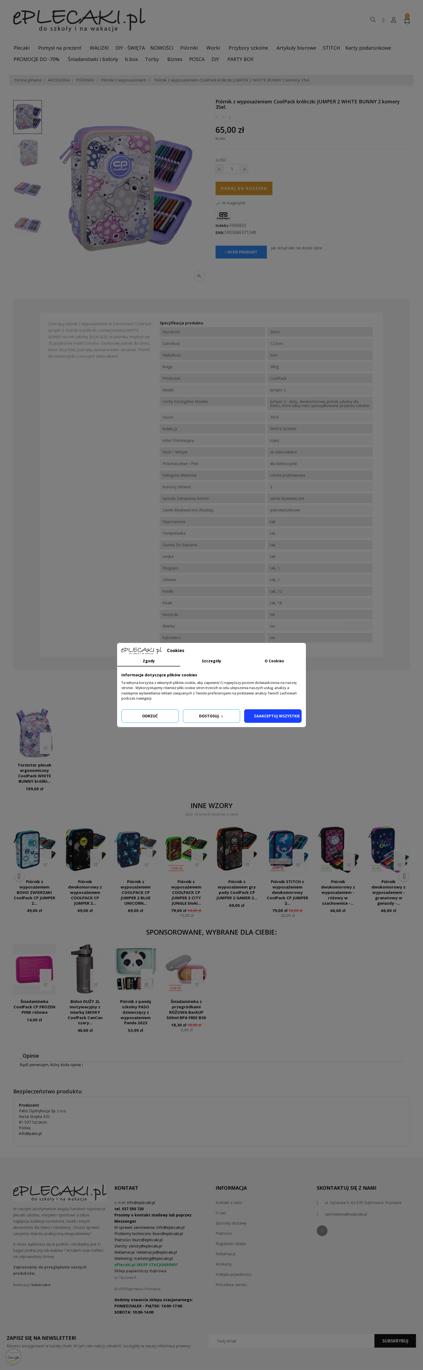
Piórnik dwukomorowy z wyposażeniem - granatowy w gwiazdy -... (388, 892)
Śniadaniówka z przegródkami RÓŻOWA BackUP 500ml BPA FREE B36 (186, 1009)
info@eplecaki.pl (141, 1202)
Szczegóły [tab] (211, 660)
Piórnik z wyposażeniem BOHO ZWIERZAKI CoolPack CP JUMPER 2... (34, 892)
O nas (221, 1212)
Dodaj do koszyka (244, 188)
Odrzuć (150, 715)
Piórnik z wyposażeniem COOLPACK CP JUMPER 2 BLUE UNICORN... (136, 892)
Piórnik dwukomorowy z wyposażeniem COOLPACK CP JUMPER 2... (85, 892)
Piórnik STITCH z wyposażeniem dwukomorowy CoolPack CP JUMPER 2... (287, 892)
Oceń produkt (241, 252)
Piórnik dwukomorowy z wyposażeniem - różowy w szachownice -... (338, 892)
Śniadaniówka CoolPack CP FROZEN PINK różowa (34, 1007)
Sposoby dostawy (231, 1223)
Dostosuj (211, 715)
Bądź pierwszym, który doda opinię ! (51, 1064)
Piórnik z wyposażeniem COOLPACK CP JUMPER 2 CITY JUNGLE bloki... (186, 892)
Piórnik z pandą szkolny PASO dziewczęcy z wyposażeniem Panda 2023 (135, 1012)
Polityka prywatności (233, 1274)
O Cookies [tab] (274, 660)
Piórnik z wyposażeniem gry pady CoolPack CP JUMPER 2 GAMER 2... (236, 889)
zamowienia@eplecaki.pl (346, 1214)
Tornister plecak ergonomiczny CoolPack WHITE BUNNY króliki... (34, 773)
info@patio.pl (30, 1133)
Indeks (222, 225)
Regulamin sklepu (231, 1243)
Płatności (224, 1233)
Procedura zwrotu (231, 1284)
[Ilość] (232, 169)
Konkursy (224, 1264)
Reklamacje (226, 1253)
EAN (219, 232)
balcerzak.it (41, 1284)
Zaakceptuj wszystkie (277, 715)
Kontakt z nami (229, 1202)
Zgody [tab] (149, 660)
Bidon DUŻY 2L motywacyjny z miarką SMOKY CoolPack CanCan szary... (85, 1012)
